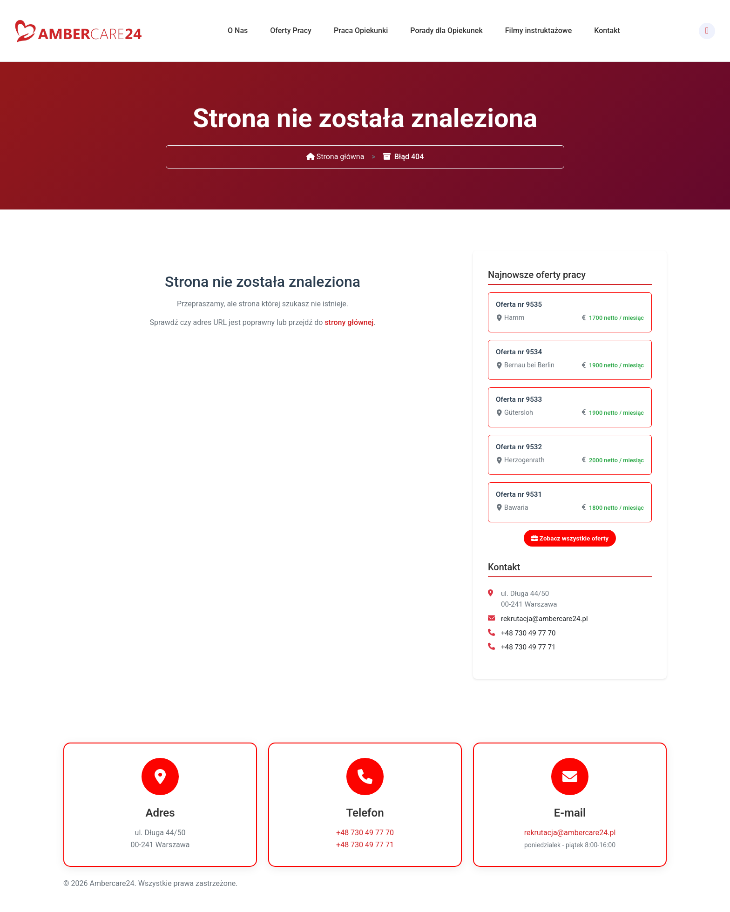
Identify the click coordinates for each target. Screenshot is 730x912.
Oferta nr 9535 (519, 304)
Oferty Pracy (290, 30)
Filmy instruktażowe (538, 30)
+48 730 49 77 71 (528, 647)
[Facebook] (707, 31)
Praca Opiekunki (361, 30)
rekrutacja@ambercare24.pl (544, 619)
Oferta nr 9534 (519, 352)
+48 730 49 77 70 (528, 633)
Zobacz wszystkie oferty (569, 538)
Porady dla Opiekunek (446, 30)
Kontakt (607, 30)
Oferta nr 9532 (519, 447)
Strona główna (335, 156)
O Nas (238, 30)
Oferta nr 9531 (519, 494)
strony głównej (348, 322)
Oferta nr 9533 (519, 399)
